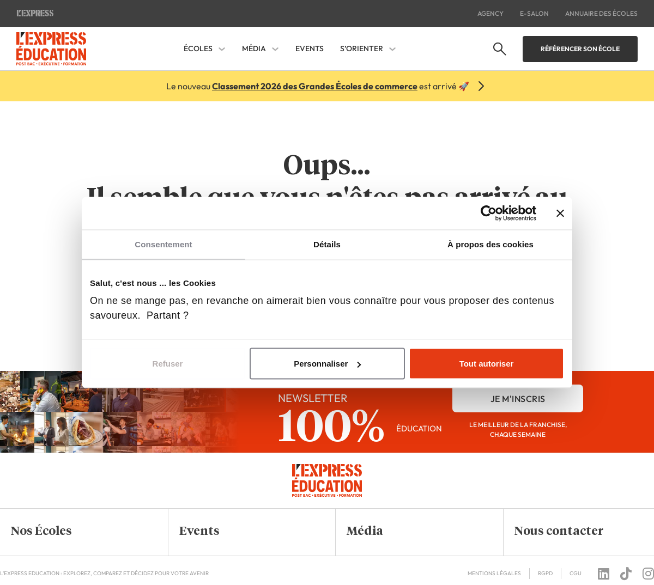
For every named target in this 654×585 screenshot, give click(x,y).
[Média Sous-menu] (275, 49)
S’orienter (361, 48)
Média (254, 48)
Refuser (168, 363)
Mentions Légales (494, 573)
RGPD (545, 573)
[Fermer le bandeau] (560, 213)
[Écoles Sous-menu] (222, 49)
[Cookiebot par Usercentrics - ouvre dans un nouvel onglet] (488, 213)
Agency (490, 13)
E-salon (534, 13)
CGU (576, 573)
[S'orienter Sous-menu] (392, 49)
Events (309, 48)
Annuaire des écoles (601, 13)
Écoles (198, 48)
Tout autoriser (486, 363)
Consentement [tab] (163, 244)
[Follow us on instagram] (648, 573)
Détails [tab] (327, 244)
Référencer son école (580, 49)
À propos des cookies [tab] (490, 244)
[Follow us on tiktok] (626, 573)
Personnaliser (327, 363)
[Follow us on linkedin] (603, 573)
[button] (76, 532)
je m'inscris (518, 398)
